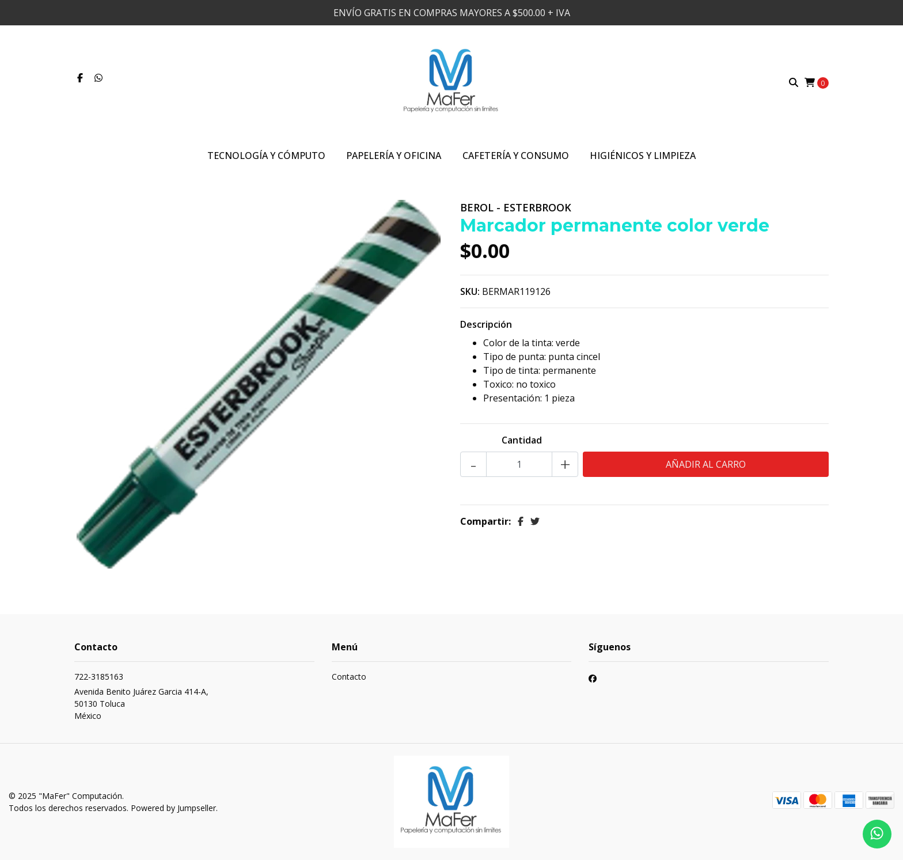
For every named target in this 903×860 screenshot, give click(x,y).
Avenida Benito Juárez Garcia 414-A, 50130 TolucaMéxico (141, 703)
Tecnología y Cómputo (266, 155)
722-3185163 (98, 676)
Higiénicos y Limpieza (643, 155)
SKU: (470, 291)
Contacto (349, 676)
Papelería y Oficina (393, 155)
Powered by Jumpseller (173, 807)
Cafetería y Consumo (515, 155)
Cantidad (522, 440)
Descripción (486, 324)
